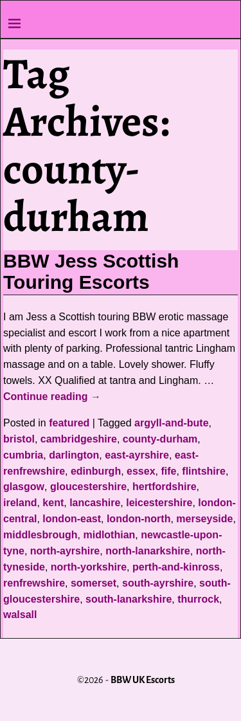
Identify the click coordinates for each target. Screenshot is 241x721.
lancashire (94, 502)
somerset (93, 583)
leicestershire (159, 502)
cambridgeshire (78, 439)
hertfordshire (164, 486)
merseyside (204, 518)
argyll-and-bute (171, 422)
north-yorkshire (89, 566)
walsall (20, 614)
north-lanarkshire (147, 550)
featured (69, 422)
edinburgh (96, 471)
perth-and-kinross (176, 566)
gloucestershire (88, 486)
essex (141, 471)
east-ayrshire (137, 455)
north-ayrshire (65, 550)
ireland (20, 502)
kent (53, 502)
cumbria (23, 455)
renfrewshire (34, 583)
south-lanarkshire (128, 599)
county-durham (160, 439)
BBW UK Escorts (143, 680)
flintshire (204, 471)
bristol (19, 439)
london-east (71, 518)
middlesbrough (40, 534)
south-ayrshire (157, 583)
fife (168, 471)
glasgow (23, 486)
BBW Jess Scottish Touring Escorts (91, 271)
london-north (139, 518)
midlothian (109, 534)
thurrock (198, 599)
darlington (74, 455)
